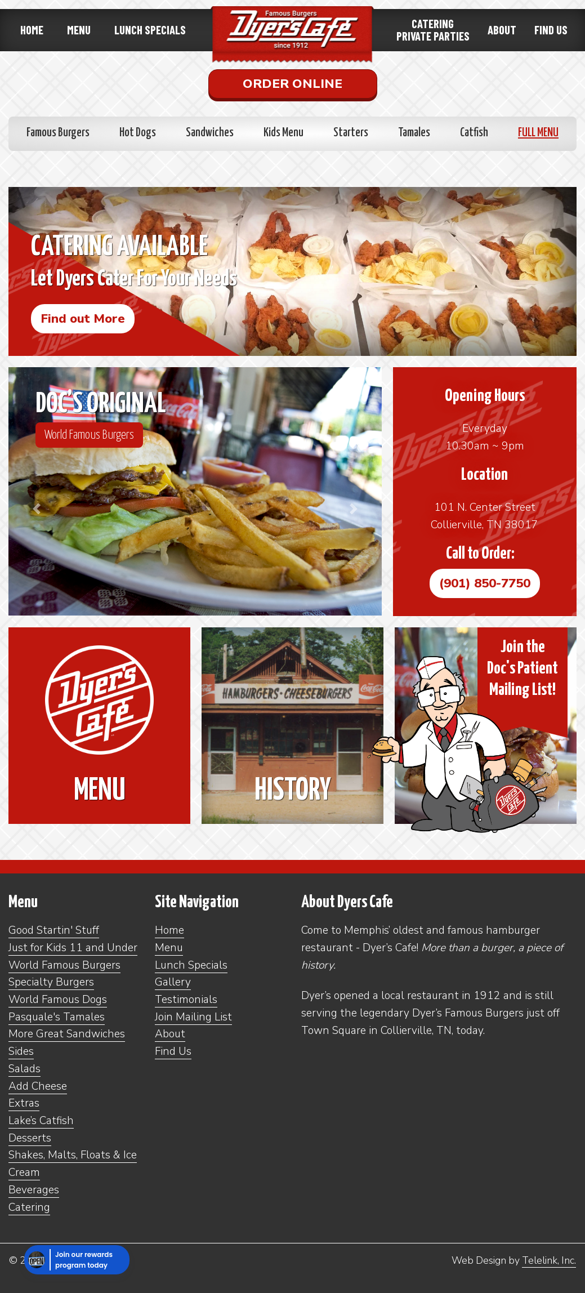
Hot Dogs (137, 133)
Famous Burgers (58, 133)
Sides (21, 1051)
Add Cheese (37, 1086)
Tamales (414, 133)
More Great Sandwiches (66, 1034)
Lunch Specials (150, 30)
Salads (24, 1069)
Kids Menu (283, 133)
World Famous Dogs (57, 999)
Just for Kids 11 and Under (72, 947)
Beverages (33, 1190)
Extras (23, 1103)
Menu (79, 30)
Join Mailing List (193, 1017)
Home (31, 30)
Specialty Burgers (51, 982)
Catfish (474, 133)
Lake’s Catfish (41, 1120)
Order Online (292, 83)
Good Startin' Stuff (53, 930)
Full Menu (538, 133)
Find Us (551, 30)
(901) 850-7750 (484, 583)
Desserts (29, 1138)
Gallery (173, 982)
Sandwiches (210, 133)
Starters (350, 133)
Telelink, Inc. (549, 1260)
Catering (29, 1207)
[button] (36, 509)
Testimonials (186, 999)
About (502, 30)
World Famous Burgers (89, 434)
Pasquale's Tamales (56, 1017)
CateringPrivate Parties (433, 29)
